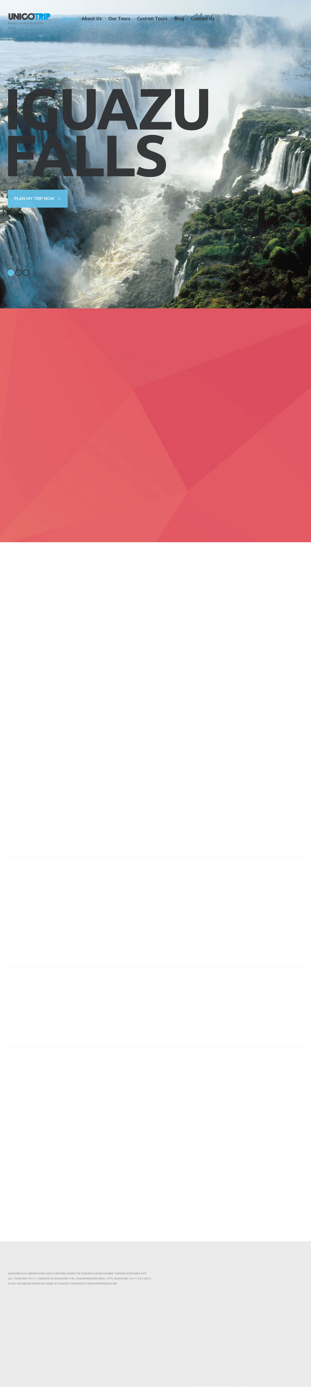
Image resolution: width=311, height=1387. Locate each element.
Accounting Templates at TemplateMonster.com (85, 1283)
